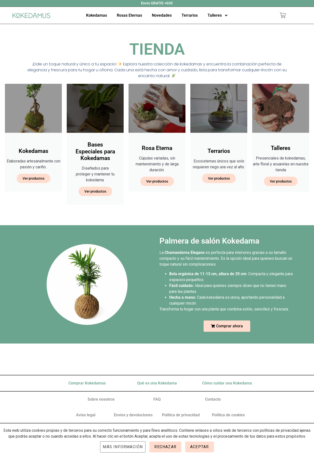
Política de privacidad (181, 415)
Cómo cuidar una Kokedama (227, 383)
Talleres (218, 15)
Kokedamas (96, 15)
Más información (123, 446)
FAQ (157, 399)
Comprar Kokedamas (87, 383)
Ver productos (33, 178)
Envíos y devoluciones (133, 415)
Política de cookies (228, 415)
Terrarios (190, 15)
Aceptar (199, 446)
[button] (227, 326)
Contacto (213, 399)
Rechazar (165, 446)
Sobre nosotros (101, 399)
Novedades (162, 15)
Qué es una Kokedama (157, 383)
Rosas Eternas (129, 15)
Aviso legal (85, 415)
